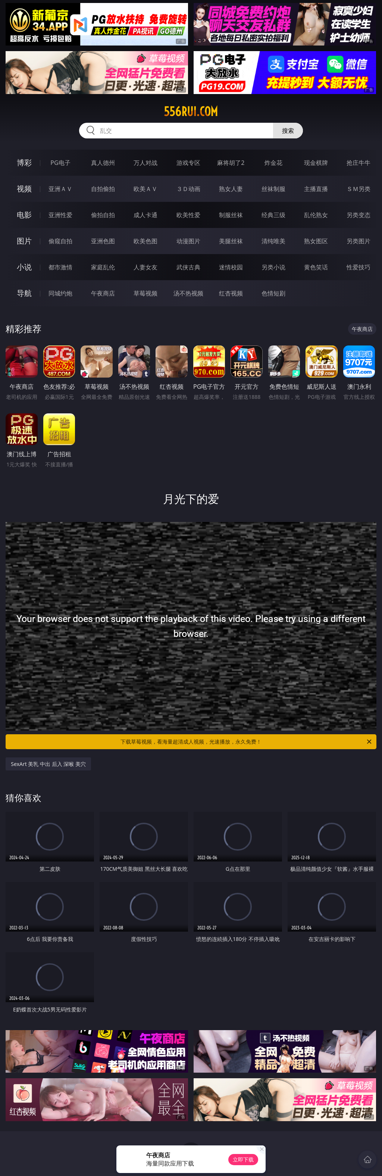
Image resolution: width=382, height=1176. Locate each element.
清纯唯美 (273, 241)
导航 (24, 293)
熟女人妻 (231, 189)
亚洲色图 (103, 241)
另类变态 (358, 215)
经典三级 (273, 215)
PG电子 (60, 163)
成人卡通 (145, 215)
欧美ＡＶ (145, 189)
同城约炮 (60, 293)
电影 (24, 215)
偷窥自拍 (60, 241)
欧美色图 (145, 241)
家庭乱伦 (103, 267)
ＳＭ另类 (358, 189)
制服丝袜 (231, 215)
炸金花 (273, 163)
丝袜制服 (273, 189)
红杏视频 (231, 293)
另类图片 (358, 241)
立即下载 (243, 1159)
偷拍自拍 (103, 215)
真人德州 (103, 163)
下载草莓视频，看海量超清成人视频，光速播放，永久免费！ (246, 741)
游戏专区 (188, 163)
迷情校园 (231, 267)
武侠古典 (188, 267)
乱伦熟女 (316, 215)
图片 (24, 241)
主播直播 (316, 189)
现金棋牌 (316, 163)
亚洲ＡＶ (60, 189)
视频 (24, 189)
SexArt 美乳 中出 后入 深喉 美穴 (48, 763)
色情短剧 (273, 293)
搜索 (288, 130)
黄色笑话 (316, 267)
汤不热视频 (188, 293)
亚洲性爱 (60, 215)
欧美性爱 (188, 215)
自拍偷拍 (103, 189)
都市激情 (60, 267)
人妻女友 (145, 267)
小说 (24, 267)
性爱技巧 (358, 267)
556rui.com (191, 111)
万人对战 (145, 163)
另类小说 (273, 267)
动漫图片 (188, 241)
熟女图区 (316, 241)
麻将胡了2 (230, 163)
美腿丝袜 (231, 241)
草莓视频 (145, 293)
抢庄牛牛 (358, 163)
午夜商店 (103, 293)
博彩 (24, 162)
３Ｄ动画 (188, 189)
